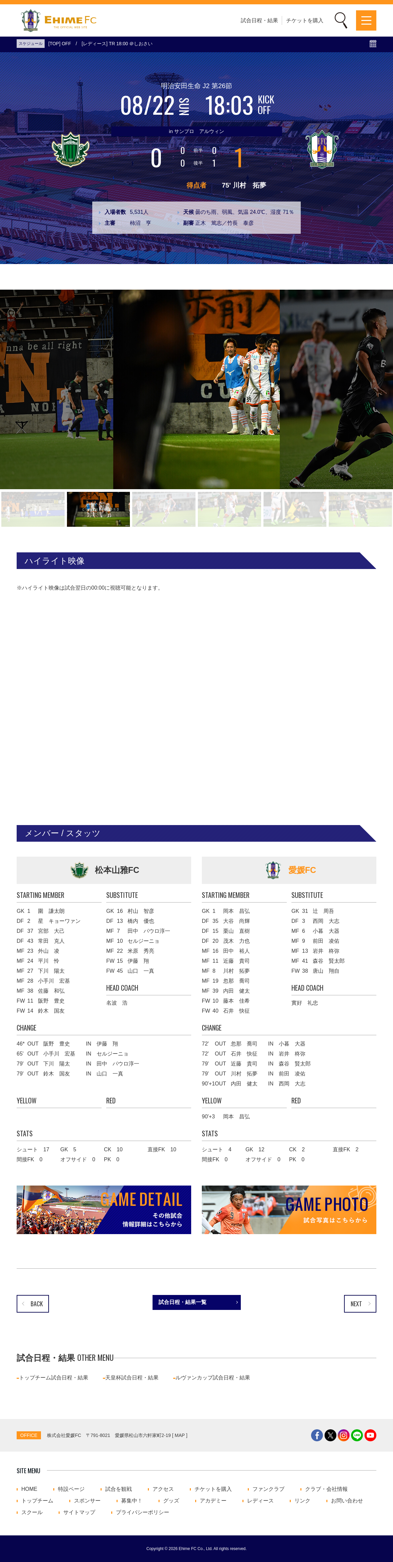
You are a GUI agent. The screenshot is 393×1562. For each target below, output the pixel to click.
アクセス (163, 1489)
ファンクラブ (268, 1489)
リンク (302, 1500)
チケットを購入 (304, 20)
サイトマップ (79, 1512)
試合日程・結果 (259, 20)
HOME (29, 1489)
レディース (260, 1500)
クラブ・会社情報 (326, 1489)
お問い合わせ (347, 1500)
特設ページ (71, 1489)
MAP (180, 1435)
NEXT (356, 1303)
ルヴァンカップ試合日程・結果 (213, 1377)
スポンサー (87, 1500)
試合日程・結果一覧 (182, 1302)
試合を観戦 (118, 1489)
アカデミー (213, 1500)
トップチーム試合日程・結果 (53, 1377)
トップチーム (37, 1500)
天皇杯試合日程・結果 (132, 1377)
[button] (33, 509)
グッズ (171, 1500)
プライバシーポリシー (142, 1512)
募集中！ (132, 1500)
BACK (37, 1303)
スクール (32, 1512)
